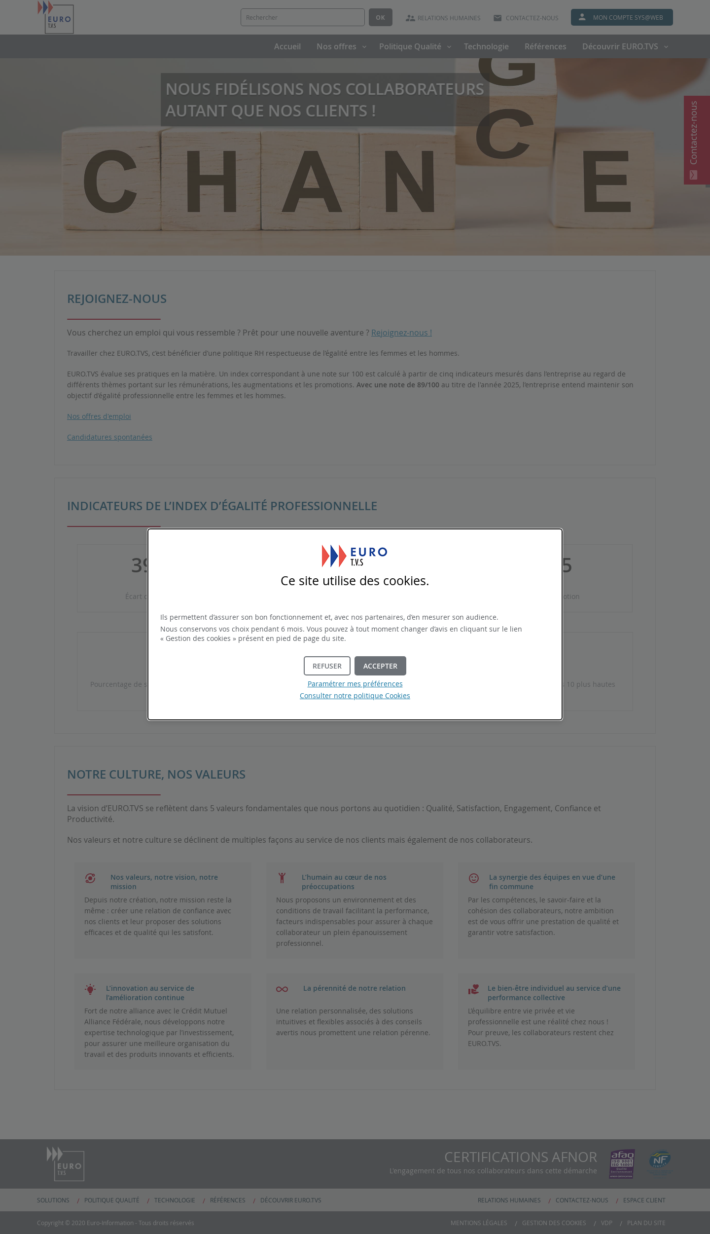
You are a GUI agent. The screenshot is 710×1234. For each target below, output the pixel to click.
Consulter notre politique (355, 695)
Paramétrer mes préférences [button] (355, 683)
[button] (380, 665)
